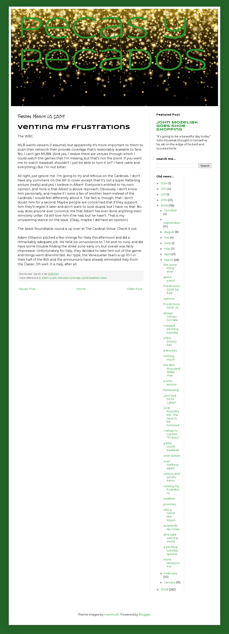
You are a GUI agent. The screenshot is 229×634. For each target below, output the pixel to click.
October (170, 210)
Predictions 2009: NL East (171, 289)
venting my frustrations (171, 489)
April (167, 254)
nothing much (169, 357)
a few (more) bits (169, 341)
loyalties (169, 498)
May (167, 248)
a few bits (170, 350)
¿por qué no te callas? (169, 399)
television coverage (69, 277)
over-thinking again (170, 464)
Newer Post (27, 289)
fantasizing (171, 390)
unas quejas (171, 455)
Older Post (134, 289)
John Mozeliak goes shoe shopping (177, 126)
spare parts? (169, 278)
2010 (164, 200)
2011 (164, 194)
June (168, 243)
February (170, 573)
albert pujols (49, 277)
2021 (164, 188)
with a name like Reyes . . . (171, 515)
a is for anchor (170, 382)
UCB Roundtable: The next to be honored (171, 416)
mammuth (111, 614)
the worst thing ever (170, 268)
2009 (165, 205)
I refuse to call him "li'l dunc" (171, 434)
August (169, 232)
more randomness (171, 563)
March (169, 260)
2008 (165, 589)
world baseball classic (94, 277)
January (170, 582)
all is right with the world (170, 538)
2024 (164, 183)
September (171, 223)
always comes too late (170, 316)
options (168, 298)
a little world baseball (171, 446)
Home (81, 289)
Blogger (145, 614)
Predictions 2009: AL (171, 305)
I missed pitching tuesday (170, 329)
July (167, 237)
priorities (169, 504)
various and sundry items (171, 477)
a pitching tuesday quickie (170, 550)
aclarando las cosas (171, 527)
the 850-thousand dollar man (171, 370)
